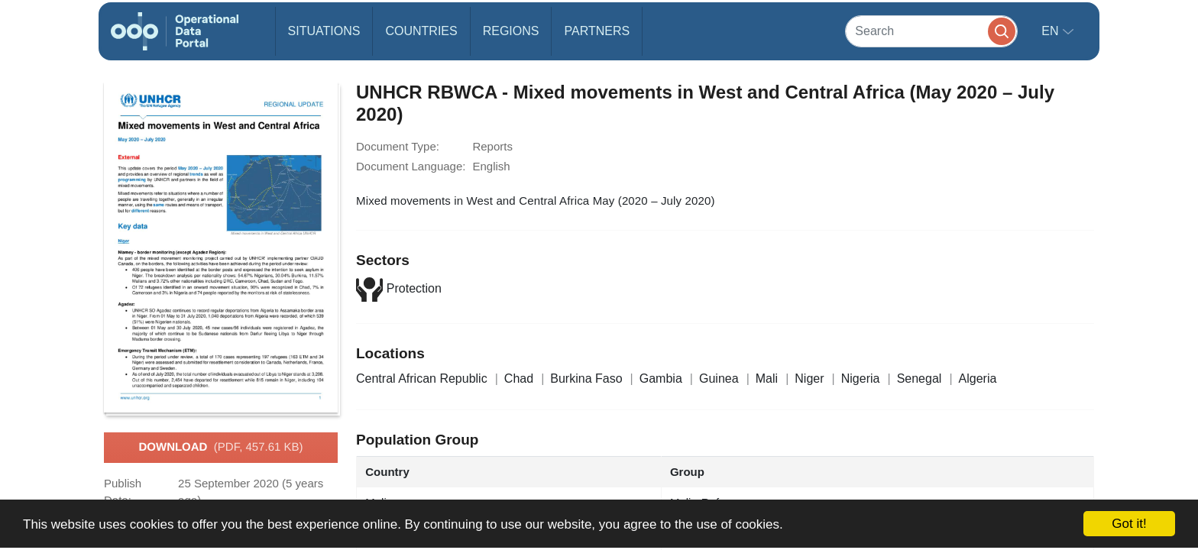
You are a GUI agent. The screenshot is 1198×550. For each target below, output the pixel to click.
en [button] (1051, 30)
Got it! (1129, 523)
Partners (597, 30)
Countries (421, 30)
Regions (511, 30)
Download (220, 448)
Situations (324, 30)
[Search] (931, 31)
